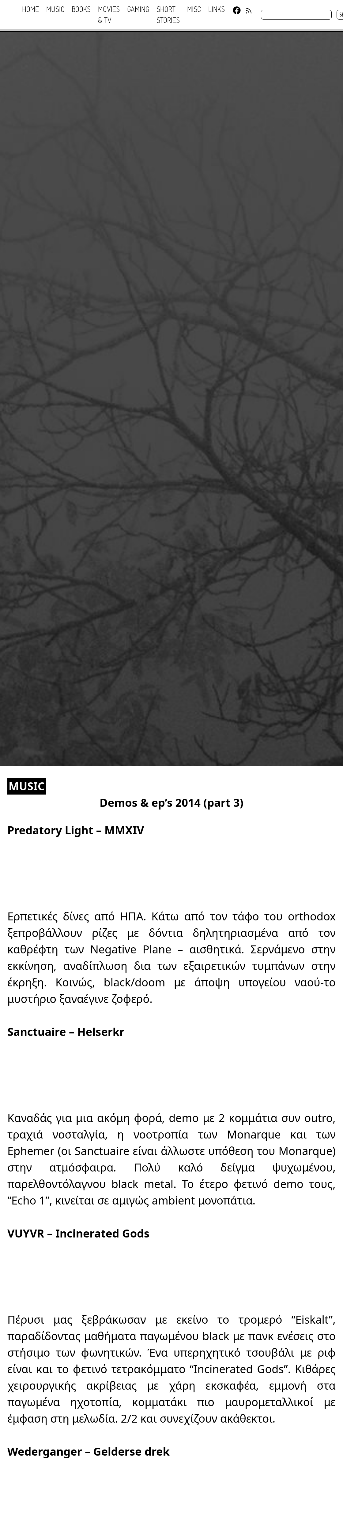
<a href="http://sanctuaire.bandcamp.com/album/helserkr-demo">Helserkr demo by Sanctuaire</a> (171, 1075)
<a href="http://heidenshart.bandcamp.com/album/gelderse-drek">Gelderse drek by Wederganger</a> (171, 1494)
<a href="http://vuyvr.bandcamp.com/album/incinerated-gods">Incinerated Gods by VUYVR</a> (171, 1276)
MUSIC (27, 786)
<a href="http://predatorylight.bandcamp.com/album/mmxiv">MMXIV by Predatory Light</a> (171, 873)
